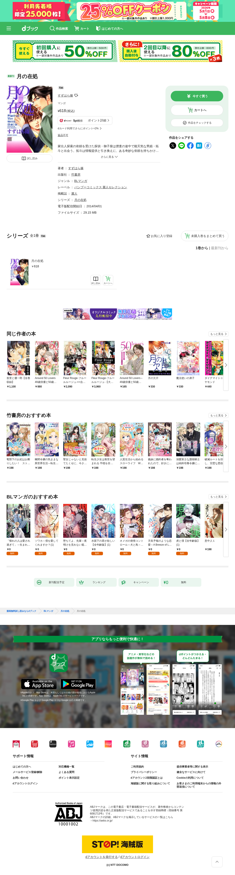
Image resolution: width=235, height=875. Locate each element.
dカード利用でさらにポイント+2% (78, 128)
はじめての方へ (22, 766)
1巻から (202, 248)
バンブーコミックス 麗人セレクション (100, 187)
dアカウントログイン (25, 783)
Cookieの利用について (190, 777)
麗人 (74, 193)
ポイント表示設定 (69, 777)
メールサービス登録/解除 (27, 772)
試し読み (32, 158)
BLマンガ (80, 181)
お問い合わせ (20, 777)
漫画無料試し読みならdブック (21, 611)
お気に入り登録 (161, 236)
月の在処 (37, 261)
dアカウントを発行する (101, 857)
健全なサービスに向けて (191, 772)
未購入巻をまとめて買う (208, 236)
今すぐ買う (200, 96)
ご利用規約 (137, 766)
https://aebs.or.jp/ (103, 820)
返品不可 (63, 135)
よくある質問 (66, 772)
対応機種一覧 (66, 766)
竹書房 (75, 174)
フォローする (76, 95)
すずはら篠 (65, 95)
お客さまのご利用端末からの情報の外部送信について (199, 785)
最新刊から (219, 248)
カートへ (200, 110)
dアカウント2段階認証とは (147, 777)
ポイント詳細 (97, 120)
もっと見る (216, 333)
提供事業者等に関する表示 (192, 766)
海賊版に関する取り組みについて (150, 783)
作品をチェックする (200, 122)
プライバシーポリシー (144, 772)
